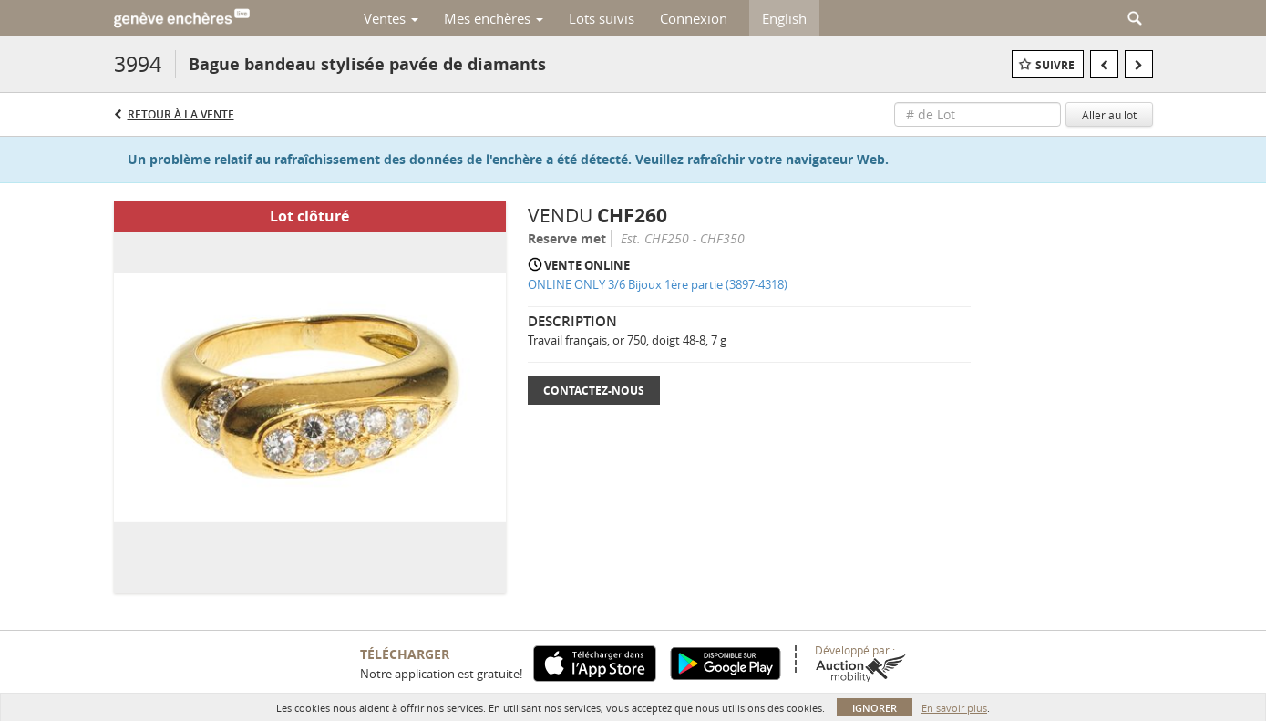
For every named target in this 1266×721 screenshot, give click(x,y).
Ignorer (874, 708)
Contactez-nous (593, 390)
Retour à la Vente (181, 114)
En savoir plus (954, 708)
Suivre (1055, 65)
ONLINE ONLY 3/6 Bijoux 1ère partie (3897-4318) (657, 284)
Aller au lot (1109, 115)
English (784, 18)
